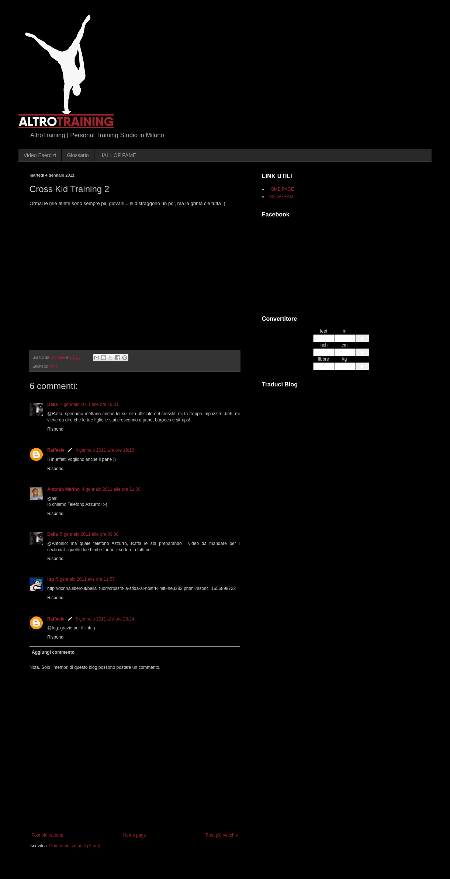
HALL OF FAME (118, 155)
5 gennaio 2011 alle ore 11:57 (85, 579)
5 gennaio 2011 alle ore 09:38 (89, 534)
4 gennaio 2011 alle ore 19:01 (89, 404)
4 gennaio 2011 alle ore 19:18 (105, 450)
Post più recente (47, 835)
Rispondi (56, 429)
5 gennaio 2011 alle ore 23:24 (105, 619)
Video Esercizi (40, 155)
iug (50, 579)
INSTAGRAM (280, 196)
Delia (52, 404)
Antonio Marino (63, 489)
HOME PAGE (280, 189)
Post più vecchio (222, 835)
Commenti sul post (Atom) (74, 845)
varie (53, 366)
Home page (134, 835)
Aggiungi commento (53, 652)
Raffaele (56, 450)
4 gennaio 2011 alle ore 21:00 (111, 489)
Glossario (78, 155)
